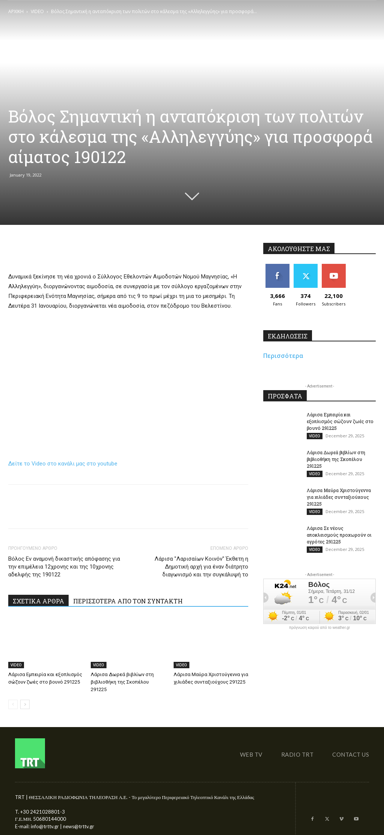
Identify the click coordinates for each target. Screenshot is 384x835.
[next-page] (25, 704)
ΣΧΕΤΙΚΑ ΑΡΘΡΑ (38, 601)
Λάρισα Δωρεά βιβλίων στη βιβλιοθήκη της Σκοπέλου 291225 (122, 682)
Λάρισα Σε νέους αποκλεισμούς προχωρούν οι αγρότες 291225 (339, 535)
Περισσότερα (283, 356)
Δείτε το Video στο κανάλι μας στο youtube (62, 463)
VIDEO (37, 11)
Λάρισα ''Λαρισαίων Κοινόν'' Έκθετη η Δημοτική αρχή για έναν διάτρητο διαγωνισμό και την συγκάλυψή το (201, 566)
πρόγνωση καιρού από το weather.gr (319, 628)
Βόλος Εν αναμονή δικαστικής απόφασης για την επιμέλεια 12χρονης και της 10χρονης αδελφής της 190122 (64, 566)
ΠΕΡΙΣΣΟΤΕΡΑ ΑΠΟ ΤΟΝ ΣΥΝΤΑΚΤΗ (128, 601)
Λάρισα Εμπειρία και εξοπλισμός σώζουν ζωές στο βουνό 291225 (340, 421)
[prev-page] (13, 704)
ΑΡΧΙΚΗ (16, 11)
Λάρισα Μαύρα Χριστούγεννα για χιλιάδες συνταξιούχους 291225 (339, 497)
